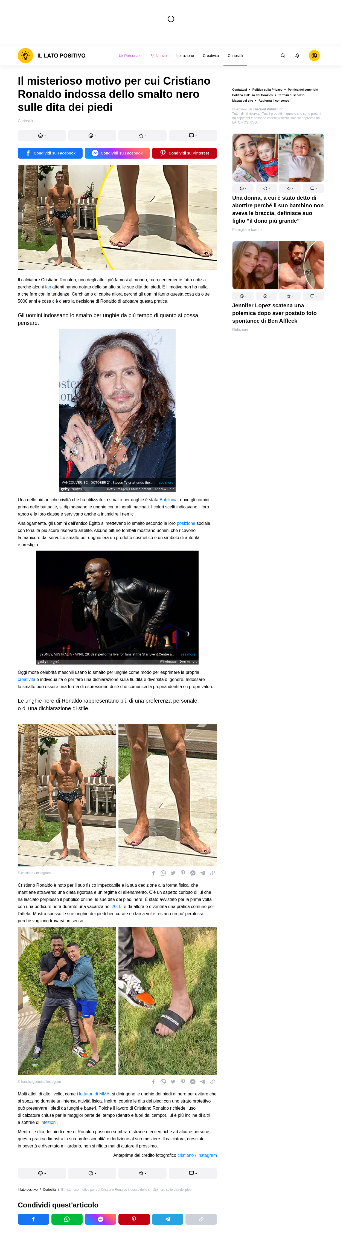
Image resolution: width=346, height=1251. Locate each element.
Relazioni (240, 329)
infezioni (48, 1122)
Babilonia (169, 499)
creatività (26, 679)
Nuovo (158, 55)
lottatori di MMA (94, 1094)
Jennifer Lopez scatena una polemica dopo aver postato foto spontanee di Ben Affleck (274, 313)
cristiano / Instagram (197, 1155)
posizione (186, 523)
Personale (130, 55)
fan (48, 287)
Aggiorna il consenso (273, 100)
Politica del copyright (303, 89)
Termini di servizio (291, 95)
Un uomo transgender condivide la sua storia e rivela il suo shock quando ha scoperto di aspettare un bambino (277, 416)
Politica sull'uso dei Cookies (252, 95)
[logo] (52, 55)
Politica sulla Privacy (267, 89)
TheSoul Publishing (268, 109)
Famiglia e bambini (248, 229)
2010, (117, 906)
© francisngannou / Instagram (39, 1082)
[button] (243, 188)
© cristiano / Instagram (34, 873)
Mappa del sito (242, 100)
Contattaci (239, 89)
